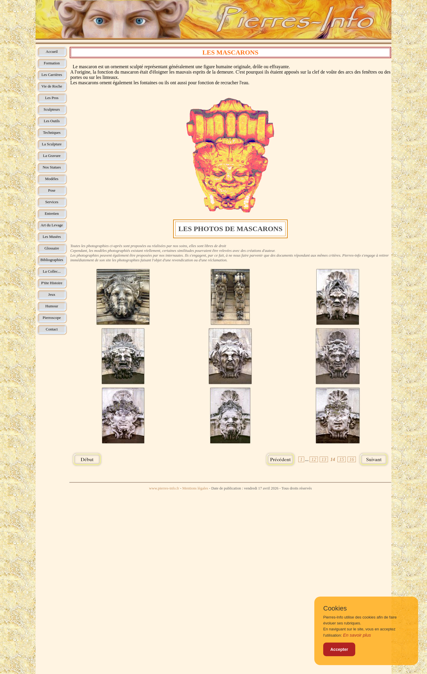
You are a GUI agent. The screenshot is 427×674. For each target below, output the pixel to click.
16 (351, 459)
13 (323, 459)
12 (313, 459)
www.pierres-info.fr (164, 488)
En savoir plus (357, 635)
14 (332, 459)
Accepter (339, 649)
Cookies (335, 608)
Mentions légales (195, 488)
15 (341, 459)
